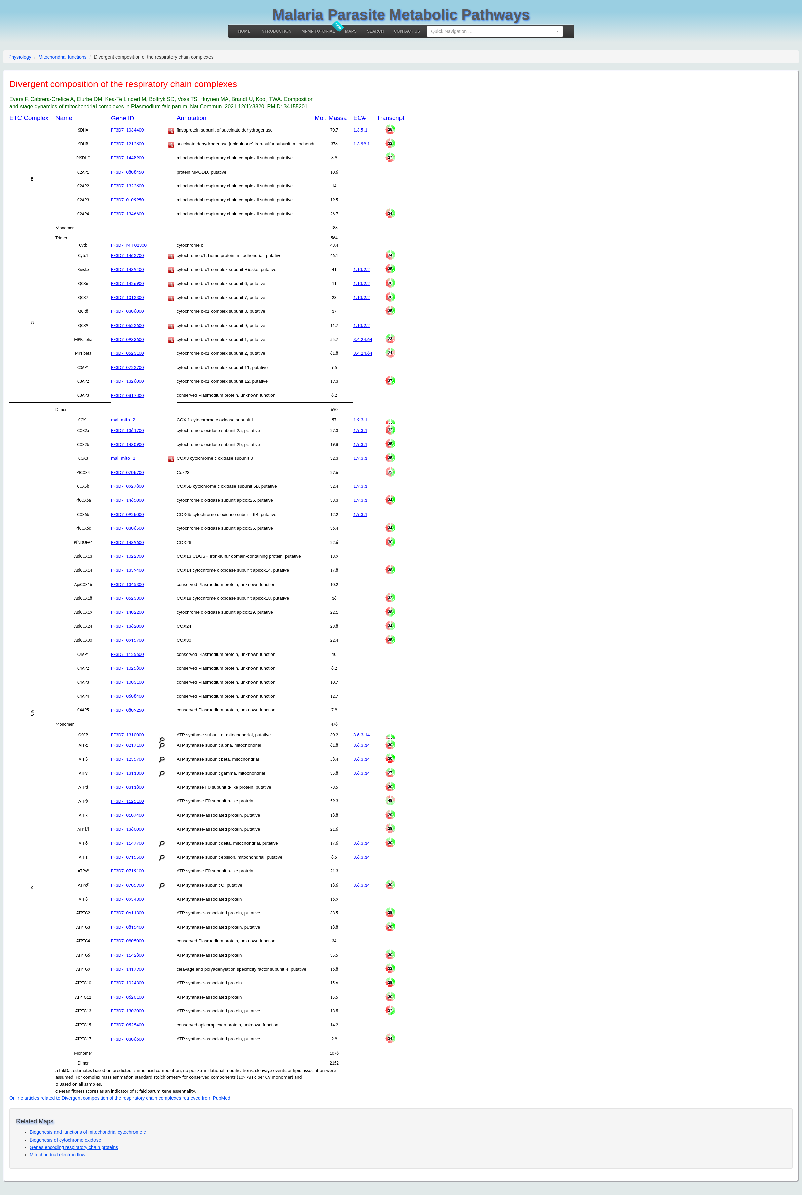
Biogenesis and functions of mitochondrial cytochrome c (88, 1132)
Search (375, 31)
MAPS (351, 31)
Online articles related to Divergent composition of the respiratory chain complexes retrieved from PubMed (119, 1098)
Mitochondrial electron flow (57, 1154)
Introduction (276, 31)
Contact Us (407, 31)
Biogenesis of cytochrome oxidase (65, 1140)
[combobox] (495, 31)
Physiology (19, 57)
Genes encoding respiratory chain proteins (74, 1147)
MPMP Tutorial (318, 31)
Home (244, 31)
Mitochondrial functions (62, 57)
